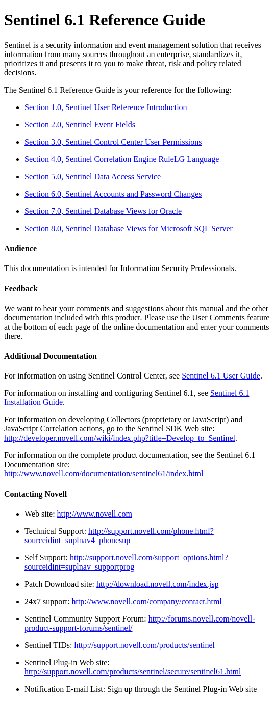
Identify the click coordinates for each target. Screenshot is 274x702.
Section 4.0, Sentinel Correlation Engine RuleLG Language (121, 159)
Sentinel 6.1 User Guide (221, 375)
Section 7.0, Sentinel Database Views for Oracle (103, 211)
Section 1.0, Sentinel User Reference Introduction (105, 107)
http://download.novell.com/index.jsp (157, 584)
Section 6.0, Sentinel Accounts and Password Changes (113, 194)
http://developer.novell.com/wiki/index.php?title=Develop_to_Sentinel (119, 438)
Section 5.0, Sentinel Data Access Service (92, 176)
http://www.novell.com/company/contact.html (146, 601)
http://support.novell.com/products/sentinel (144, 645)
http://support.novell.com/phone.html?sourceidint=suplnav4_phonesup (119, 536)
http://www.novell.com (94, 513)
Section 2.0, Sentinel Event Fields (79, 124)
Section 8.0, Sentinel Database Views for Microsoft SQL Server (128, 228)
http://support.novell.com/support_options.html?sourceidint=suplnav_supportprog (126, 562)
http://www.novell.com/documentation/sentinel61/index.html (103, 473)
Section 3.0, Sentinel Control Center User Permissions (113, 142)
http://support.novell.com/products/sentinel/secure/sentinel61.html (132, 671)
